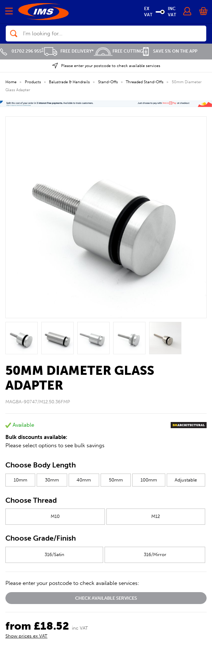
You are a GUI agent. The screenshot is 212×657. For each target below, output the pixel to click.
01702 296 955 (21, 51)
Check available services (106, 598)
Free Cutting (118, 51)
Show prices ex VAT (26, 636)
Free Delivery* (68, 51)
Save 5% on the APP (170, 51)
